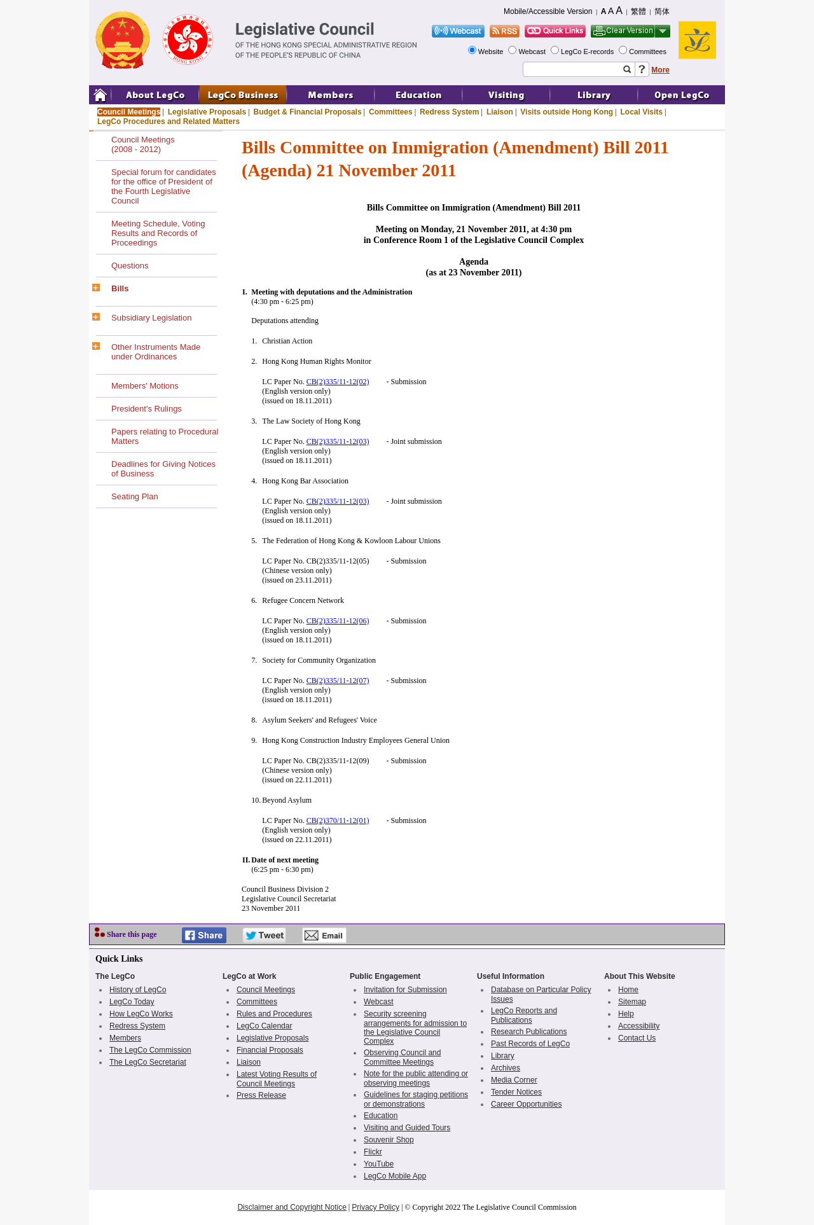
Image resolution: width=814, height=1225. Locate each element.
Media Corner (514, 1080)
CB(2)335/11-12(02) (338, 381)
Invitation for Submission (405, 989)
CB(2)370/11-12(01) (338, 820)
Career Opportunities (526, 1104)
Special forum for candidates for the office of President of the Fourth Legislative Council (163, 186)
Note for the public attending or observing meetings (416, 1078)
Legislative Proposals (207, 111)
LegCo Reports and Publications (524, 1015)
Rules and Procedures (274, 1013)
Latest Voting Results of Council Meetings (277, 1079)
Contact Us (637, 1038)
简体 (662, 11)
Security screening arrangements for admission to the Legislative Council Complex (415, 1027)
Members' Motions (145, 386)
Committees (648, 51)
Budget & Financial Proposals (308, 111)
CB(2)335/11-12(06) (338, 620)
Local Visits (641, 111)
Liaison (499, 111)
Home (628, 989)
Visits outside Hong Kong (566, 111)
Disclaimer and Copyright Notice (291, 1207)
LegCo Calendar (264, 1025)
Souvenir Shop (389, 1139)
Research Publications (529, 1031)
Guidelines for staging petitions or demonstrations (416, 1099)
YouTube (379, 1163)
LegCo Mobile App (395, 1176)
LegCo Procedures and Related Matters (168, 121)
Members (125, 1038)
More (660, 70)
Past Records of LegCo (530, 1043)
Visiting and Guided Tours (407, 1127)
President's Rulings (146, 408)
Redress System (449, 111)
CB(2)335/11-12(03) (338, 441)
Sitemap (632, 1001)
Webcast (533, 51)
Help (626, 1013)
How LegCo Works (141, 1013)
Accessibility (638, 1025)
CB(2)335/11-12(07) (338, 680)
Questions (130, 265)
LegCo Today (132, 1001)
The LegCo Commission (150, 1050)
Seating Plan (134, 496)
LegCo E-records (588, 51)
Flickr (373, 1151)
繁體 (638, 11)
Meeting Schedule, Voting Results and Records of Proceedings (158, 233)
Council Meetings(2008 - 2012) (143, 144)
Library (502, 1055)
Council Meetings (128, 111)
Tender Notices (516, 1092)
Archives (505, 1067)
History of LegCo (137, 989)
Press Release (261, 1095)
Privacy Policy (375, 1207)
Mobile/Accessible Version (548, 11)
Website (492, 51)
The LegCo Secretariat (147, 1062)
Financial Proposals (270, 1050)
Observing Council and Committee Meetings (402, 1057)
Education (380, 1115)
